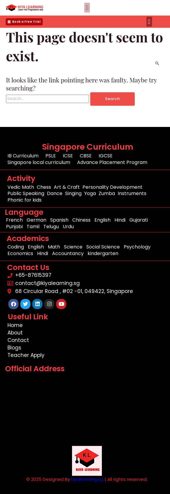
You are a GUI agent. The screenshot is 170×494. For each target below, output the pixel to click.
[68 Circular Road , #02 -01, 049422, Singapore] (87, 410)
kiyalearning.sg (87, 479)
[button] (87, 8)
